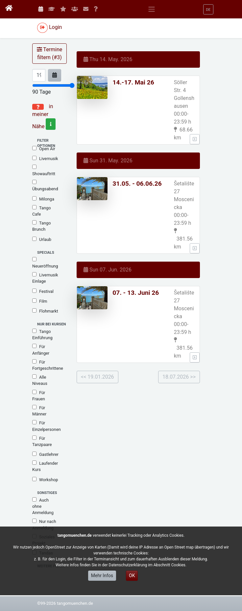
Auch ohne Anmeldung (43, 506)
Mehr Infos (102, 575)
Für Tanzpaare (42, 441)
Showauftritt (43, 170)
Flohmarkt (45, 311)
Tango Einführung (42, 334)
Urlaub (41, 239)
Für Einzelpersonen (46, 426)
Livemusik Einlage (45, 278)
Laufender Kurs (45, 466)
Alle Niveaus (39, 380)
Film (39, 301)
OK (132, 575)
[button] (208, 9)
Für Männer (39, 410)
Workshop (45, 479)
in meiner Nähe (44, 116)
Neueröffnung (45, 263)
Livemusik (45, 158)
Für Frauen (38, 395)
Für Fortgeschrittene (47, 365)
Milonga (43, 198)
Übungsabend (45, 185)
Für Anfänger (40, 349)
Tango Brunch (41, 226)
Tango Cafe (41, 211)
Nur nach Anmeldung (44, 524)
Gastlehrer (45, 454)
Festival (43, 291)
